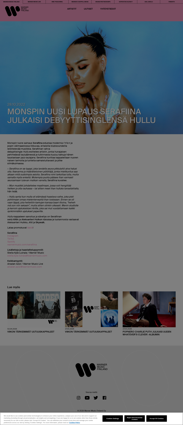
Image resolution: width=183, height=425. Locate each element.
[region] (91, 418)
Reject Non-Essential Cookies (134, 418)
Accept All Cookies (157, 418)
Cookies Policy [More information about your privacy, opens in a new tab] (74, 422)
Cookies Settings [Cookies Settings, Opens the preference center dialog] (112, 418)
